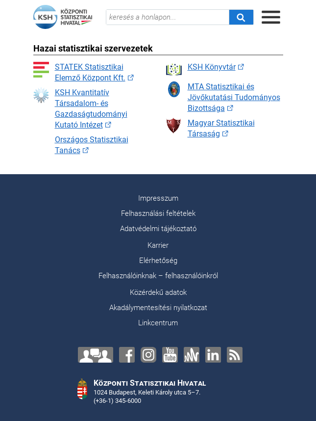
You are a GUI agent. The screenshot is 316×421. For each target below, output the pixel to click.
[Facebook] (127, 355)
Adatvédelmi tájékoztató (158, 228)
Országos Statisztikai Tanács (80, 144)
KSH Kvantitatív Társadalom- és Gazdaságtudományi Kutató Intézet (80, 108)
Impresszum (158, 198)
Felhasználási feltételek (158, 213)
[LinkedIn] (213, 355)
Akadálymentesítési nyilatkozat (158, 307)
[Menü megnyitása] (271, 17)
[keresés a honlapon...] (167, 17)
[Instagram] (148, 355)
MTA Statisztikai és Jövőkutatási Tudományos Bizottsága (223, 97)
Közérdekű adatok (158, 292)
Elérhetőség (158, 260)
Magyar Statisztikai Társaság (210, 128)
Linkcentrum (158, 322)
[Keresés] (241, 17)
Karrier (158, 245)
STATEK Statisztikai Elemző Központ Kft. (79, 72)
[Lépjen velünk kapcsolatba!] (95, 355)
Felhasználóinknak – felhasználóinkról (158, 275)
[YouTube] (170, 355)
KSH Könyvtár (201, 70)
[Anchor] (191, 355)
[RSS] (235, 355)
